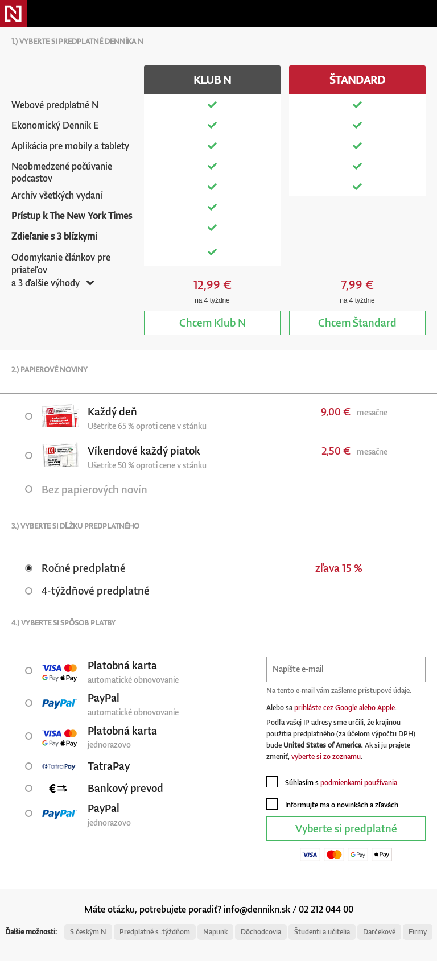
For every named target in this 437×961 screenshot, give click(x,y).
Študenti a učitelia (322, 932)
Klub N (212, 322)
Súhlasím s (331, 781)
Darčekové (379, 932)
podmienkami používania (358, 782)
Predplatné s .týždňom (154, 932)
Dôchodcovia (261, 932)
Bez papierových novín (86, 489)
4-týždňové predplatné (87, 590)
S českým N (88, 932)
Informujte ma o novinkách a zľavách (332, 804)
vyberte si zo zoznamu (326, 756)
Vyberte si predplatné (346, 828)
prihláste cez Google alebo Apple (344, 707)
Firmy (418, 932)
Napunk (215, 932)
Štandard (357, 322)
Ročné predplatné (75, 567)
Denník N (13, 13)
